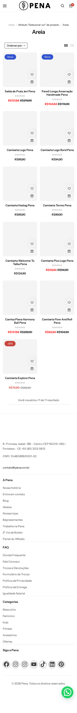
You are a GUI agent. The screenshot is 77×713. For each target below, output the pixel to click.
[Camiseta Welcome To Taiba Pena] (20, 239)
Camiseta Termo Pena (57, 205)
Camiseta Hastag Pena (19, 205)
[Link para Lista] (72, 45)
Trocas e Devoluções (16, 568)
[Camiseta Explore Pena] (20, 356)
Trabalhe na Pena (13, 526)
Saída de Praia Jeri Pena (20, 91)
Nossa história (12, 488)
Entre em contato (14, 494)
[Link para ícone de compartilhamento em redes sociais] (6, 664)
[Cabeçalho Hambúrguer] (6, 5)
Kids (5, 622)
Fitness (7, 628)
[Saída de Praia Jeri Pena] (20, 69)
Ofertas (7, 641)
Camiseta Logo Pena (20, 150)
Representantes (13, 520)
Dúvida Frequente (14, 555)
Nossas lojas (10, 513)
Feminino (9, 616)
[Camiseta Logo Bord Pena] (57, 128)
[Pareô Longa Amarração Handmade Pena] (57, 69)
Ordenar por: (16, 45)
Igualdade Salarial (14, 593)
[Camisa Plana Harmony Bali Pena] (20, 297)
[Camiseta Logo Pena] (20, 128)
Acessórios (10, 635)
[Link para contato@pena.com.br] (16, 467)
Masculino (9, 609)
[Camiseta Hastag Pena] (20, 183)
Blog (6, 500)
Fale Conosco (11, 561)
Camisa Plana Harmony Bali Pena (20, 321)
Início (12, 24)
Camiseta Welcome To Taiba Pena (19, 262)
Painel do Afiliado (14, 539)
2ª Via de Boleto (13, 532)
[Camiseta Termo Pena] (57, 183)
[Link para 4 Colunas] (66, 45)
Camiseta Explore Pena (20, 378)
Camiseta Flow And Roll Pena (57, 321)
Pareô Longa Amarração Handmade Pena (57, 93)
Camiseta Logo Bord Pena (57, 150)
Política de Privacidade (17, 580)
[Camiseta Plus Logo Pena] (57, 239)
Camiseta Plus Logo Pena (57, 260)
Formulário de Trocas (16, 574)
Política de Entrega (15, 587)
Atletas (7, 507)
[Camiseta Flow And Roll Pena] (57, 297)
